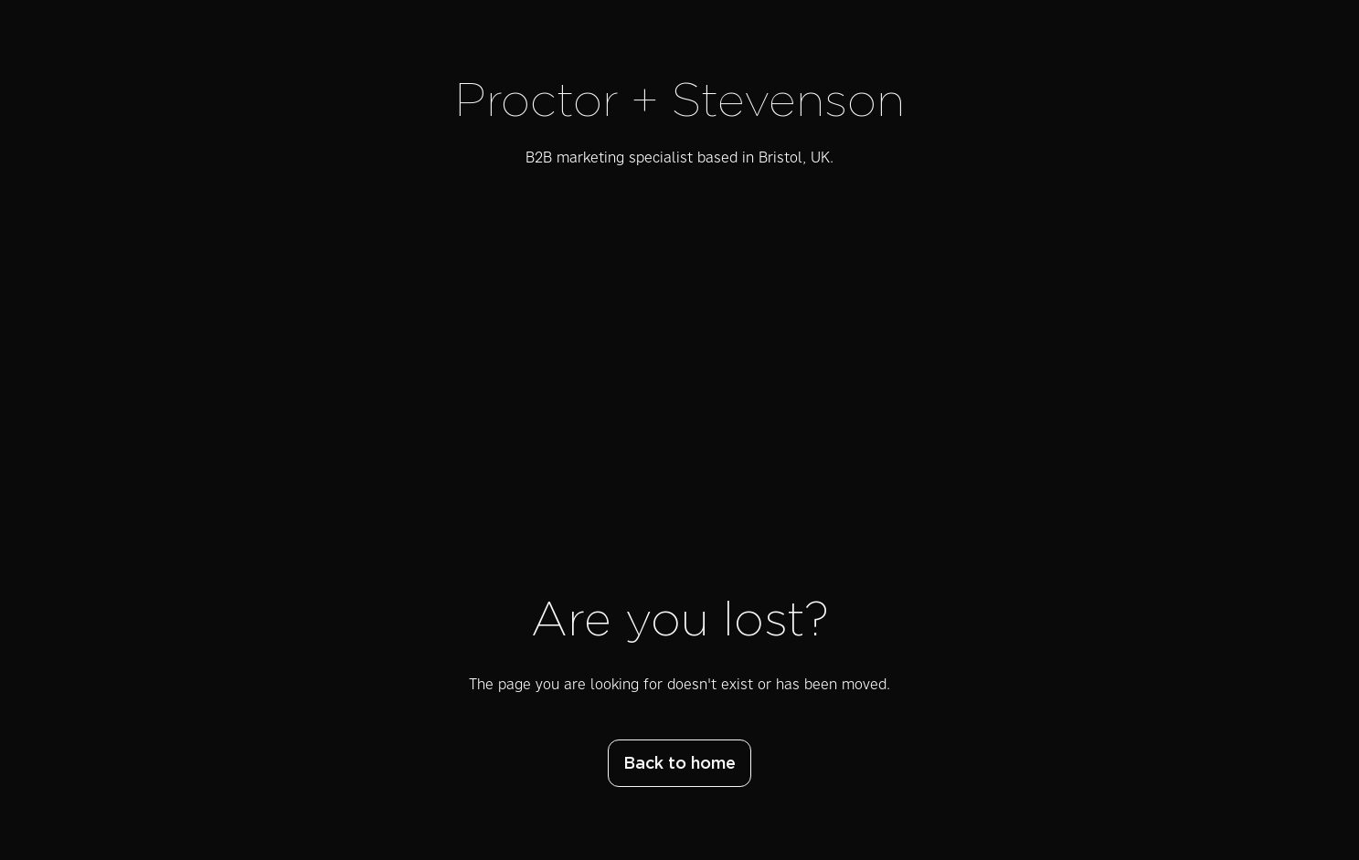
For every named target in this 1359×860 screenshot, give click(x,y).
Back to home (679, 764)
